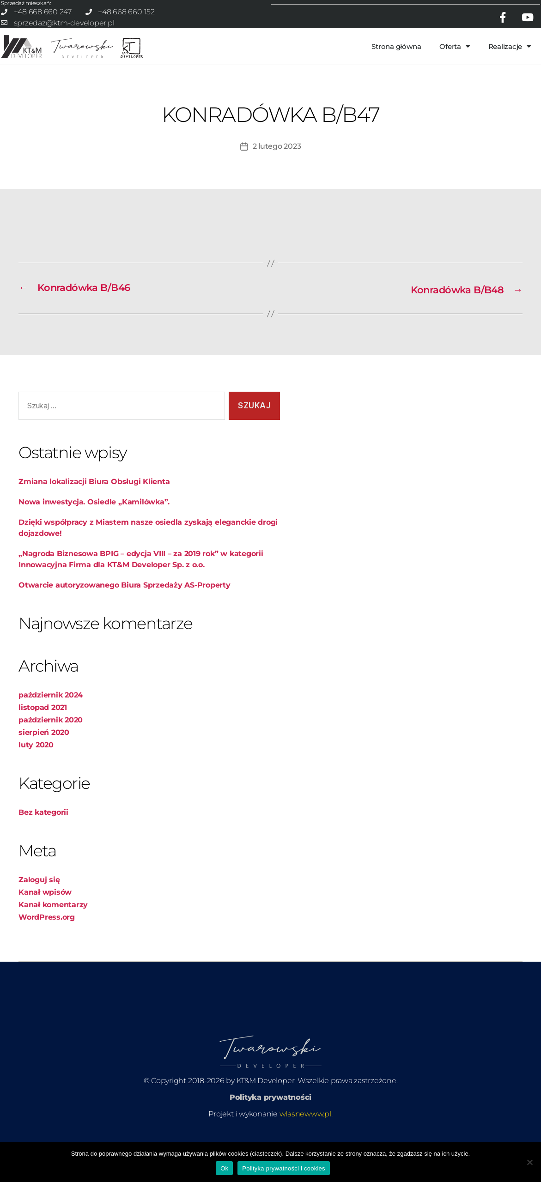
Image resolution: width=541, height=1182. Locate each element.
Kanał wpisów (45, 882)
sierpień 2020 (43, 722)
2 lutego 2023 (277, 138)
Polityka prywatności (270, 1087)
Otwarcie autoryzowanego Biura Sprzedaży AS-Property (124, 575)
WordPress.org (46, 907)
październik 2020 (50, 710)
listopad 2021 (42, 697)
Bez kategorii (43, 802)
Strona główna (396, 39)
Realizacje (509, 39)
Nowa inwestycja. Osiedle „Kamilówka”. (94, 492)
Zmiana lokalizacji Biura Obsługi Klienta (94, 471)
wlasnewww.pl (305, 1104)
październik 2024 (50, 685)
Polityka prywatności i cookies (283, 1168)
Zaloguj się (39, 870)
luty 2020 (36, 735)
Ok (224, 1168)
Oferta (454, 39)
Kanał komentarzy (53, 895)
